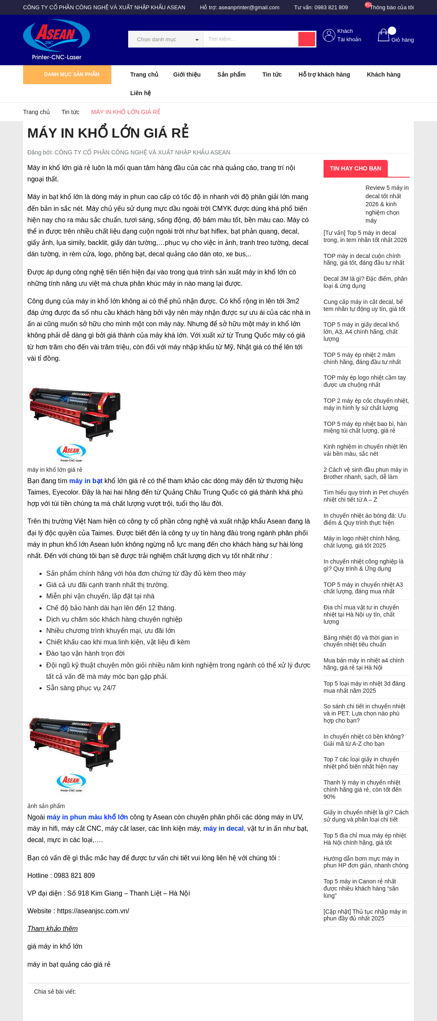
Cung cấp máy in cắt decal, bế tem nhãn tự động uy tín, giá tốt (364, 305)
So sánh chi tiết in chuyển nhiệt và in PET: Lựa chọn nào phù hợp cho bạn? (364, 713)
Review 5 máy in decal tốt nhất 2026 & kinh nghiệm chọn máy (387, 204)
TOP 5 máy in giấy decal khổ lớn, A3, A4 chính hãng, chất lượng (361, 331)
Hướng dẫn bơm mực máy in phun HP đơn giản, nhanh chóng (366, 862)
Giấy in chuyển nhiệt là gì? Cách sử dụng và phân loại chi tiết (366, 816)
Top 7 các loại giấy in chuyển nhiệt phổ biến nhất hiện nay (361, 763)
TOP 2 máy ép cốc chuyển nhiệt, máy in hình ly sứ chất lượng (366, 404)
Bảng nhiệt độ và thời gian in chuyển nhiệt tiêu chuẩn (361, 641)
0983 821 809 (331, 7)
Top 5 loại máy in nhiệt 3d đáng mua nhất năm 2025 (364, 687)
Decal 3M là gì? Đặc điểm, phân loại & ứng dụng (366, 282)
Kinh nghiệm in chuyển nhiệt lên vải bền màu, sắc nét (365, 450)
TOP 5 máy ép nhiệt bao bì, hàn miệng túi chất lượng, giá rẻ (365, 427)
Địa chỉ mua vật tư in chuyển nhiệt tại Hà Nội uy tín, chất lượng (361, 614)
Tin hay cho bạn (356, 168)
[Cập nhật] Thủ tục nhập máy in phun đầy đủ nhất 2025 (365, 915)
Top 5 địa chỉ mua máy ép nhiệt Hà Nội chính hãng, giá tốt (365, 839)
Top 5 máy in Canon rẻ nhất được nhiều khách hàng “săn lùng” (361, 888)
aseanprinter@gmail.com (248, 7)
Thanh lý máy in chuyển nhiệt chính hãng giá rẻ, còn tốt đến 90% (363, 789)
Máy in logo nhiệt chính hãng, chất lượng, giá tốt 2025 (362, 542)
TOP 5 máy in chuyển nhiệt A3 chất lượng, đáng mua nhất (363, 588)
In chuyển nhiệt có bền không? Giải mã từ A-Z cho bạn (364, 740)
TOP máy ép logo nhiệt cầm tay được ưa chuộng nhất (365, 381)
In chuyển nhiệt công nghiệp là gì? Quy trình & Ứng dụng (364, 565)
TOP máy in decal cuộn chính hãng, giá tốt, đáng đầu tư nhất (364, 259)
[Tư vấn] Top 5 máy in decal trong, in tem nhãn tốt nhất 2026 (365, 236)
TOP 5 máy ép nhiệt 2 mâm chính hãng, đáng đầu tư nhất (362, 358)
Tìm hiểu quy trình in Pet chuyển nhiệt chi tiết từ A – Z (366, 496)
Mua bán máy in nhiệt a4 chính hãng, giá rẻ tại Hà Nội (364, 664)
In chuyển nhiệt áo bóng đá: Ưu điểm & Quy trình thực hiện (365, 519)
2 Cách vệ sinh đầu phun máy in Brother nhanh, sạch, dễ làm (366, 473)
